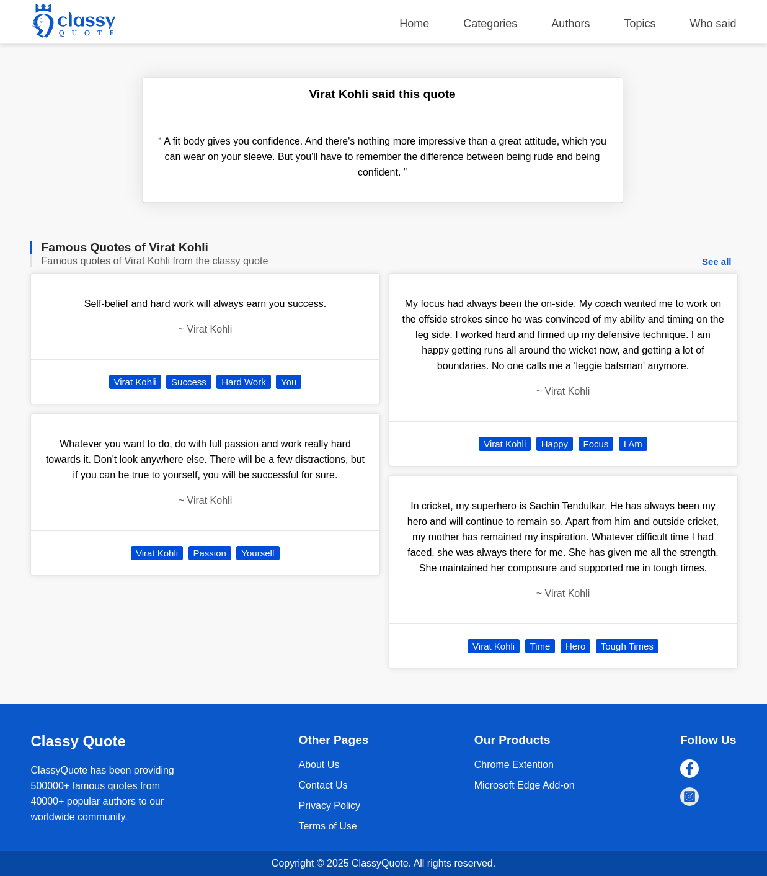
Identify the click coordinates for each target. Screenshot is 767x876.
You (288, 382)
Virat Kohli (135, 382)
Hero (575, 646)
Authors (570, 23)
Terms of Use (327, 826)
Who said (712, 23)
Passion (209, 553)
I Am (633, 444)
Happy (554, 444)
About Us (318, 764)
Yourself (258, 553)
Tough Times (627, 646)
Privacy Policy (329, 805)
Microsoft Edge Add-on (524, 785)
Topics (639, 23)
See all (717, 261)
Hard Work (243, 382)
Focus (596, 444)
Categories (490, 23)
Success (188, 382)
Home (414, 23)
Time (540, 646)
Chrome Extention (514, 764)
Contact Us (322, 785)
